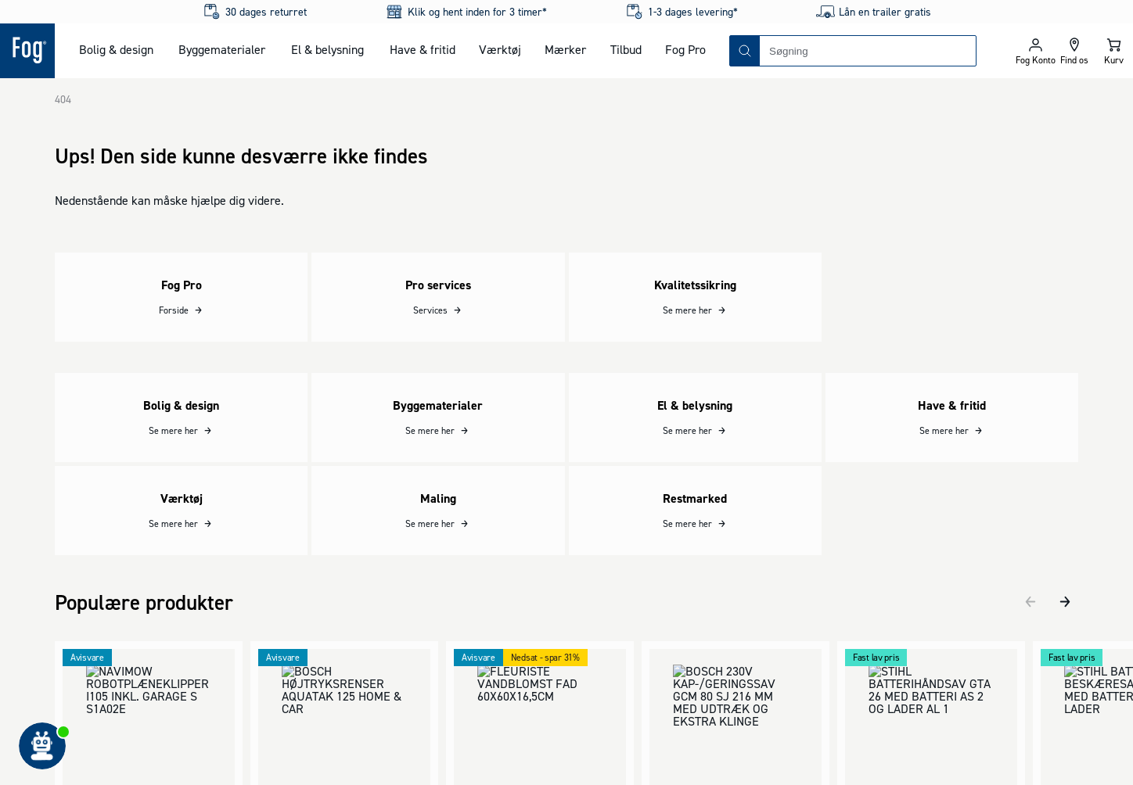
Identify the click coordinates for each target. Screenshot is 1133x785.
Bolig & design (116, 49)
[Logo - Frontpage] (27, 50)
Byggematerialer (221, 49)
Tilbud (626, 49)
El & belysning (327, 49)
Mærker (565, 49)
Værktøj (500, 49)
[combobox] (868, 51)
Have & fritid (422, 49)
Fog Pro (685, 49)
